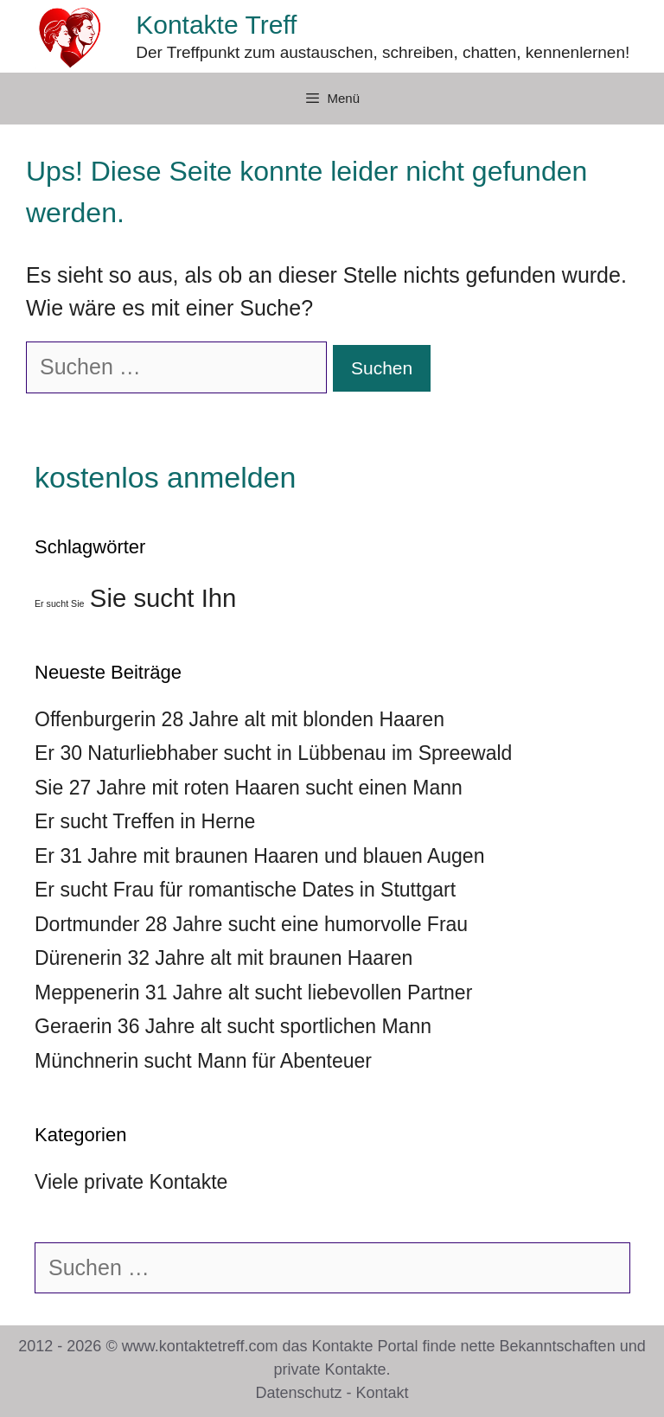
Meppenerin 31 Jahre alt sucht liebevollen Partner (253, 992)
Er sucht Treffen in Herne (145, 821)
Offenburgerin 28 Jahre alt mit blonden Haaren (239, 719)
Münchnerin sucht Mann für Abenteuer (203, 1061)
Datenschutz (298, 1392)
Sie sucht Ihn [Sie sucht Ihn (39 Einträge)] (163, 598)
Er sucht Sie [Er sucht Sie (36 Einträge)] (59, 603)
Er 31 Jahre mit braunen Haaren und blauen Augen (259, 856)
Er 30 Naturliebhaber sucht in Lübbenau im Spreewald (273, 753)
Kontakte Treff (216, 24)
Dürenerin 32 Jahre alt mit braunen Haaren (223, 958)
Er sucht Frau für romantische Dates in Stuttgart (245, 889)
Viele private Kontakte (131, 1182)
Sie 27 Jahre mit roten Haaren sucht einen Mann (249, 787)
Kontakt (382, 1392)
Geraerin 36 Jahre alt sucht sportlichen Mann (233, 1026)
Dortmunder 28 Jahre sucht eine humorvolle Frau (251, 924)
